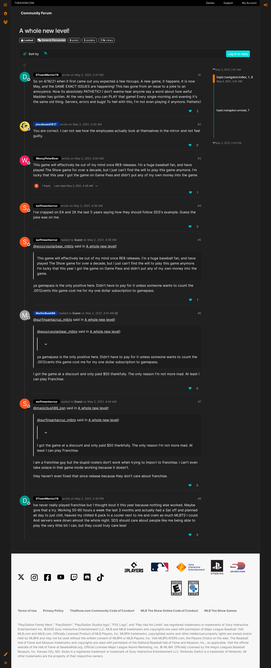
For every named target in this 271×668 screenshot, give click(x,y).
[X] (21, 577)
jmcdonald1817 (46, 124)
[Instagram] (34, 577)
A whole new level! (101, 246)
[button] (5, 654)
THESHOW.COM (24, 2)
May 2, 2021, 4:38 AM (102, 239)
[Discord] (87, 577)
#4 (199, 205)
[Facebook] (47, 577)
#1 (199, 75)
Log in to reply (238, 54)
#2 (199, 124)
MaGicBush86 (45, 313)
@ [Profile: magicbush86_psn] (49, 408)
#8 (199, 498)
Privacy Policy (53, 610)
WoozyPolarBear (47, 158)
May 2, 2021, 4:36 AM (88, 205)
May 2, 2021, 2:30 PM (89, 498)
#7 (199, 401)
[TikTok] (100, 577)
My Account (249, 2)
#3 (199, 158)
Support (228, 2)
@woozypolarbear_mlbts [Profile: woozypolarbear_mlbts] (53, 246)
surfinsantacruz (46, 205)
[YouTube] (60, 577)
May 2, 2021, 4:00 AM (89, 158)
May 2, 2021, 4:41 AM (100, 313)
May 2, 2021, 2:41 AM (89, 75)
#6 (199, 313)
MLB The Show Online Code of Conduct (169, 610)
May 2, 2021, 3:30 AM (87, 124)
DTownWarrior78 (47, 75)
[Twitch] (74, 577)
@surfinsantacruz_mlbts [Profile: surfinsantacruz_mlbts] (52, 319)
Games (210, 2)
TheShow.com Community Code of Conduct (102, 610)
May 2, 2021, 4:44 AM (102, 401)
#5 (199, 239)
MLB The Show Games (220, 610)
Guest (78, 239)
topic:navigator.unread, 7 (232, 110)
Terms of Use (27, 610)
